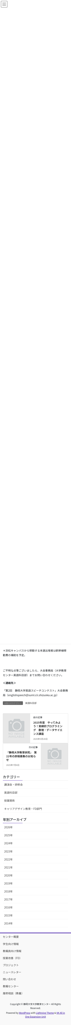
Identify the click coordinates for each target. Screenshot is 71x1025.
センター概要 (11, 937)
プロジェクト (11, 965)
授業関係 (9, 800)
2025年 (8, 835)
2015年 (8, 915)
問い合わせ (9, 979)
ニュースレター (12, 972)
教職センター (11, 986)
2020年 (8, 875)
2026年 (8, 827)
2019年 (8, 883)
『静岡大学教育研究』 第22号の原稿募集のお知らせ (21, 756)
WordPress (24, 1012)
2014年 (8, 923)
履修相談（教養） (13, 993)
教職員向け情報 (12, 951)
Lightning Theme (45, 1012)
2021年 (8, 867)
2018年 (8, 891)
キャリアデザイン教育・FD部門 (23, 809)
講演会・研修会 (13, 784)
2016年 (8, 907)
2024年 (8, 843)
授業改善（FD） (12, 958)
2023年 (8, 851)
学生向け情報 (11, 944)
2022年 (8, 859)
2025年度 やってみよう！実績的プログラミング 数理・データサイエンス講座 (47, 728)
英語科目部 (31, 703)
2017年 (8, 899)
